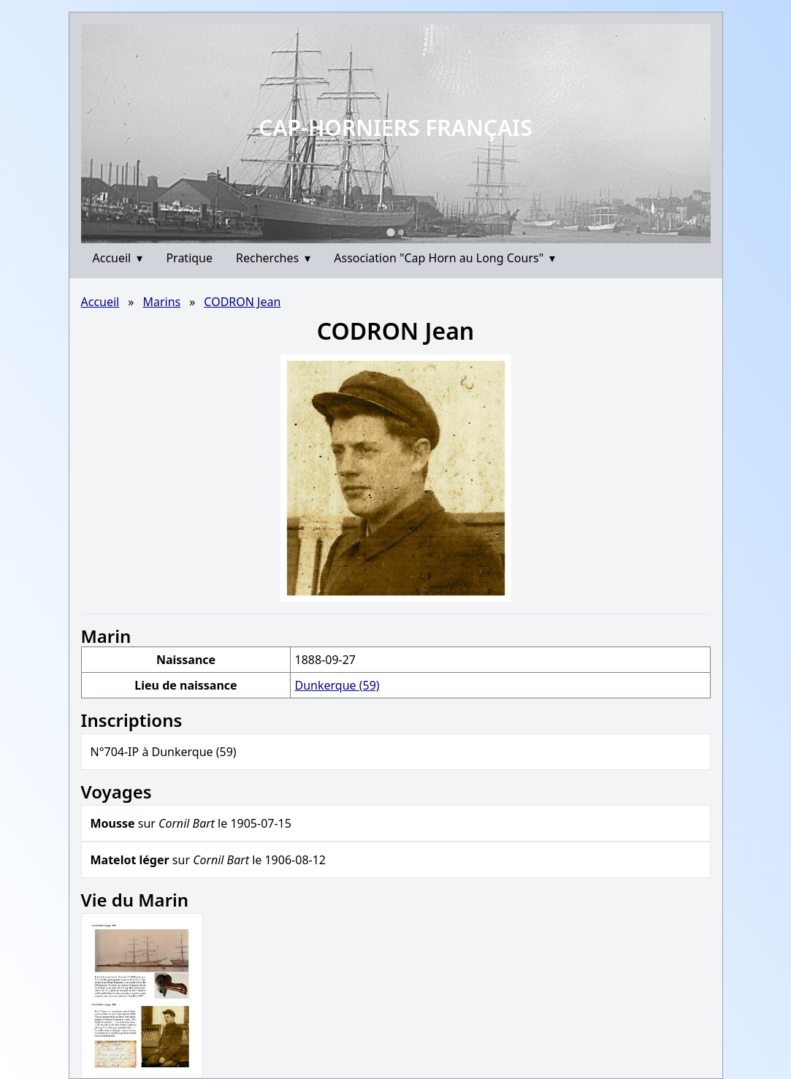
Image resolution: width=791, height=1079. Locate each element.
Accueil (118, 258)
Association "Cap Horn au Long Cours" (444, 258)
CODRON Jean (242, 302)
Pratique (189, 258)
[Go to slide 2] (401, 232)
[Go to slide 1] (390, 232)
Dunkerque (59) (336, 685)
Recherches (273, 258)
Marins (161, 302)
